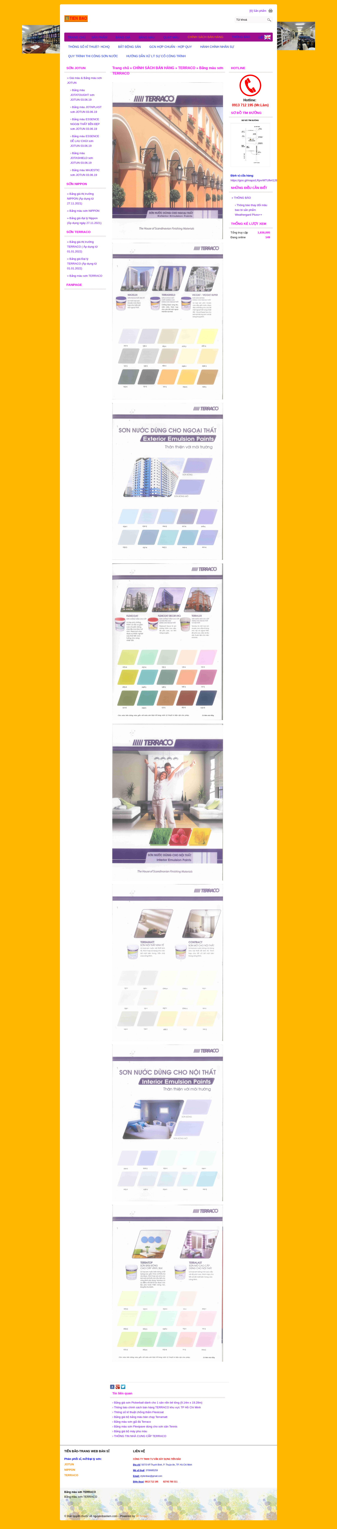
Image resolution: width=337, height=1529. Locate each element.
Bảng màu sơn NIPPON (83, 210)
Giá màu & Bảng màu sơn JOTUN (84, 80)
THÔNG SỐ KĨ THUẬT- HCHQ (91, 46)
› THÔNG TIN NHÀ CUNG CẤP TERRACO (139, 1436)
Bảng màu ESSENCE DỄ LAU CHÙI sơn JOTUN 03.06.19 (84, 141)
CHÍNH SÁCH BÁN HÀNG (207, 37)
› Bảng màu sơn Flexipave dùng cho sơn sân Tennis (144, 1426)
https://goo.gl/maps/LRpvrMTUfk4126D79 (256, 180)
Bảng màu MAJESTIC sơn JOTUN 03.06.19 (85, 172)
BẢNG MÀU (149, 37)
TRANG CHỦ (77, 37)
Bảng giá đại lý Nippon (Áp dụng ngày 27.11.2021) (84, 221)
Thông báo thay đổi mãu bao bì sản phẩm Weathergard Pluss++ (251, 209)
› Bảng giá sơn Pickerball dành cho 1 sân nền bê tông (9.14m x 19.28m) (157, 1402)
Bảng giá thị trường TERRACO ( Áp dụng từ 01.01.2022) (82, 246)
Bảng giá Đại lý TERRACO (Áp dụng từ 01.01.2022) (82, 263)
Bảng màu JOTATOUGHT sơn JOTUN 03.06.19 (82, 94)
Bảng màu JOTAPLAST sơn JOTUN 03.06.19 (86, 109)
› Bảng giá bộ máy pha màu (129, 1431)
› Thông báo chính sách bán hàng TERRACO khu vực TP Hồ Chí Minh (156, 1407)
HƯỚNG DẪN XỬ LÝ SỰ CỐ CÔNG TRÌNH (158, 56)
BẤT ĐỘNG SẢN (131, 46)
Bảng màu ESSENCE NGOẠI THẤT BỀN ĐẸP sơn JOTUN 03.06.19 (85, 124)
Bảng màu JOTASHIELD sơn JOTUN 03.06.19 (81, 158)
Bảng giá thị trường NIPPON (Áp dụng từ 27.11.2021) (80, 198)
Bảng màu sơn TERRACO (84, 275)
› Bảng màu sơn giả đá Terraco (131, 1421)
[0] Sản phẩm (257, 10)
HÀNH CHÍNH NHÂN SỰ (219, 46)
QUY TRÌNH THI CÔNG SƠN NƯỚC (95, 56)
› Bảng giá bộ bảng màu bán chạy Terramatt (139, 1417)
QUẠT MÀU (173, 37)
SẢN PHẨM (101, 37)
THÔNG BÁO (241, 197)
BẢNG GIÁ (125, 37)
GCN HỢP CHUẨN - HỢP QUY (172, 46)
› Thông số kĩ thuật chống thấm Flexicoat (138, 1412)
